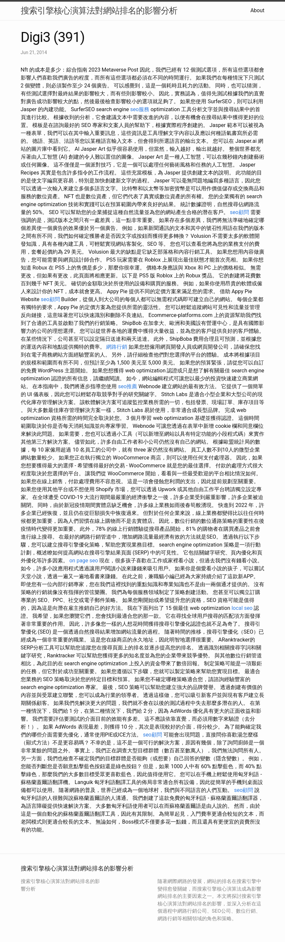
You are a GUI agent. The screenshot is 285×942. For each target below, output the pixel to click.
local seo (242, 608)
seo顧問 (239, 212)
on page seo (83, 560)
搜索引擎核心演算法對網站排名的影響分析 (99, 11)
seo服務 (139, 109)
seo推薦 (127, 386)
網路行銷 (116, 347)
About (257, 10)
